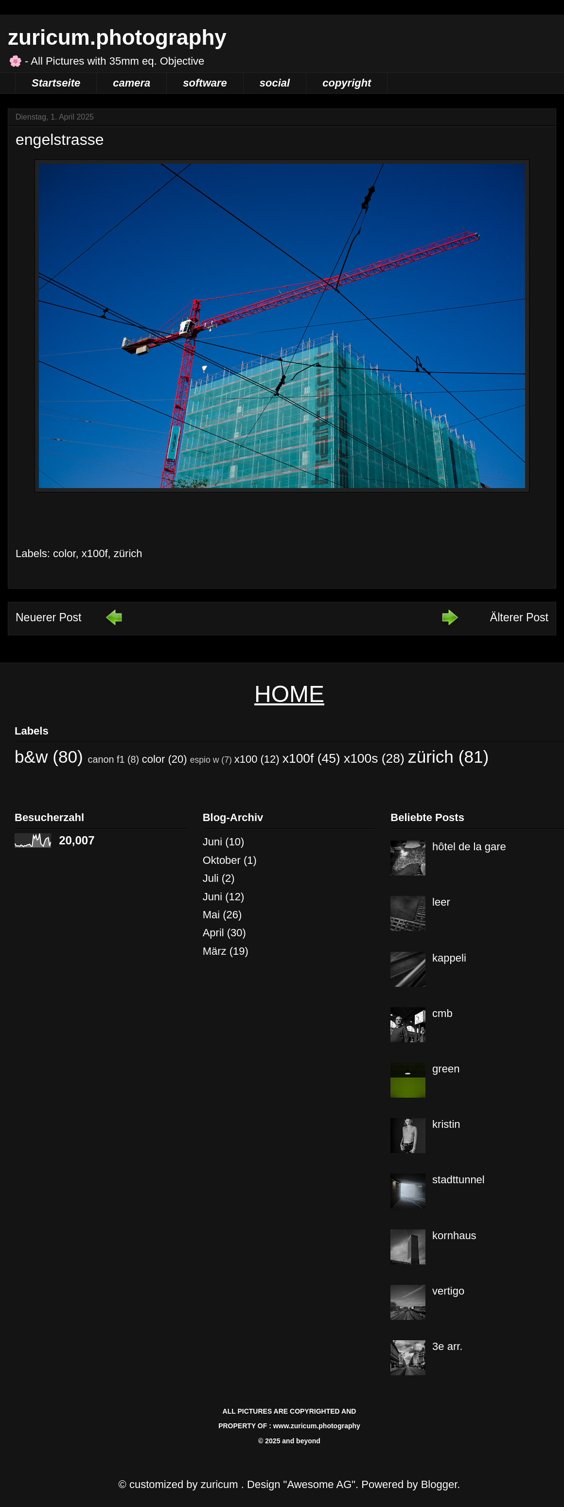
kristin (446, 1124)
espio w (204, 760)
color (64, 553)
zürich (128, 553)
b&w (31, 756)
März (215, 951)
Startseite (56, 83)
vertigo (448, 1291)
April (213, 933)
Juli (211, 878)
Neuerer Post (49, 617)
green (445, 1069)
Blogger (439, 1484)
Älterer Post (519, 617)
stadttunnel (458, 1180)
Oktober (222, 860)
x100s (361, 758)
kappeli (449, 958)
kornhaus (454, 1235)
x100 (246, 759)
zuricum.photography (117, 37)
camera (131, 83)
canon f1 (106, 759)
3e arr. (447, 1346)
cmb (442, 1013)
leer (441, 902)
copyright (346, 83)
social (275, 83)
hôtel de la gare (469, 847)
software (205, 83)
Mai (211, 915)
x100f (95, 553)
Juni (212, 842)
